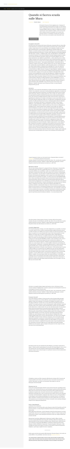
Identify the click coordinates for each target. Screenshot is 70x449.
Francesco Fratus (49, 437)
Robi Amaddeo (55, 440)
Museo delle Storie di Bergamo (39, 440)
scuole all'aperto (36, 441)
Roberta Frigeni (48, 440)
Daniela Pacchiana (41, 437)
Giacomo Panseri (56, 437)
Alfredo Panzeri (34, 437)
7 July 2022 (31, 22)
